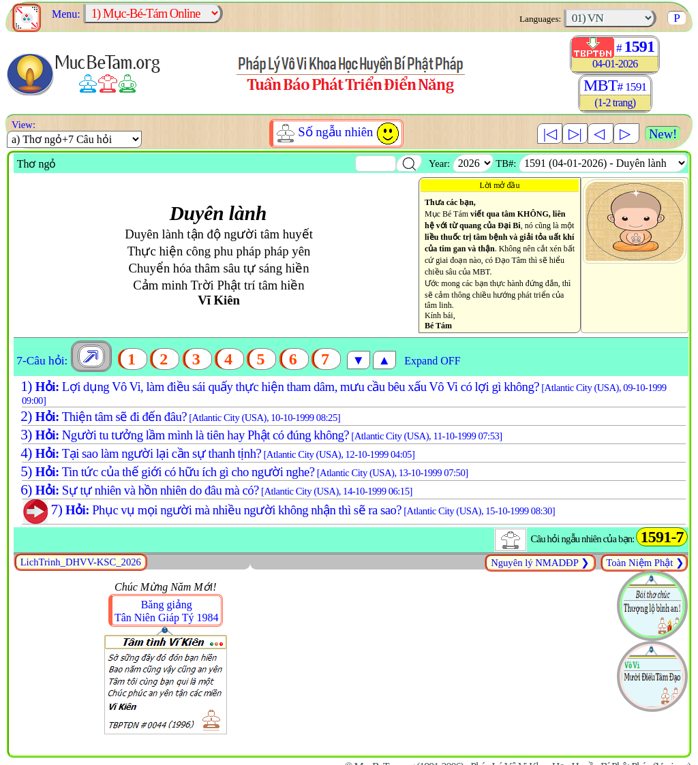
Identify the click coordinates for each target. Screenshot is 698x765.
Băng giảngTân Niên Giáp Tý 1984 (167, 611)
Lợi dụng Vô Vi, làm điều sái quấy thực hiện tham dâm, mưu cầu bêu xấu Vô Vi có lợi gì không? (342, 392)
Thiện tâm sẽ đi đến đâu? (179, 416)
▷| (575, 133)
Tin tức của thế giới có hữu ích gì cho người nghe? (243, 472)
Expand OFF (432, 360)
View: (21, 124)
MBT (615, 93)
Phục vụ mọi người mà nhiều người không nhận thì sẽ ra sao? (286, 510)
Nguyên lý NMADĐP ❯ (540, 562)
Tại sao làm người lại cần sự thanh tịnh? (216, 453)
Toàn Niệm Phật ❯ (644, 562)
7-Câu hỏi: (42, 360)
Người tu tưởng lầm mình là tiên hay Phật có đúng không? (260, 435)
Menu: (64, 14)
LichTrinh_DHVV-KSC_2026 (81, 562)
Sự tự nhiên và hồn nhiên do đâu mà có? (215, 490)
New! (663, 134)
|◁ (549, 133)
